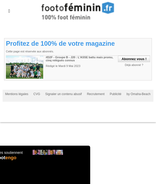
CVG (36, 94)
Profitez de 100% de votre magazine (60, 43)
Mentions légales (16, 94)
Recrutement (96, 94)
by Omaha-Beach (138, 94)
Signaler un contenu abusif (63, 94)
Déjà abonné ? (134, 64)
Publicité (115, 94)
